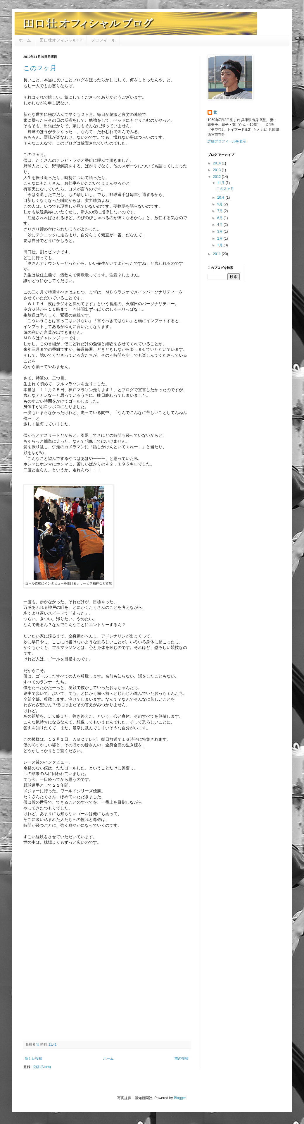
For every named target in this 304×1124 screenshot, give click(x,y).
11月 (221, 183)
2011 (217, 254)
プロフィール (103, 40)
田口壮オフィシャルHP (61, 40)
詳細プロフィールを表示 (227, 141)
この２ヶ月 (39, 68)
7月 (220, 211)
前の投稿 (182, 1058)
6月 (220, 218)
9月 (220, 204)
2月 (220, 238)
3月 (220, 231)
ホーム (25, 40)
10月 (221, 197)
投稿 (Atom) (41, 1067)
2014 (217, 163)
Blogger (180, 1098)
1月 (220, 245)
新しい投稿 (33, 1058)
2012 (217, 177)
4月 (220, 225)
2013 (217, 170)
